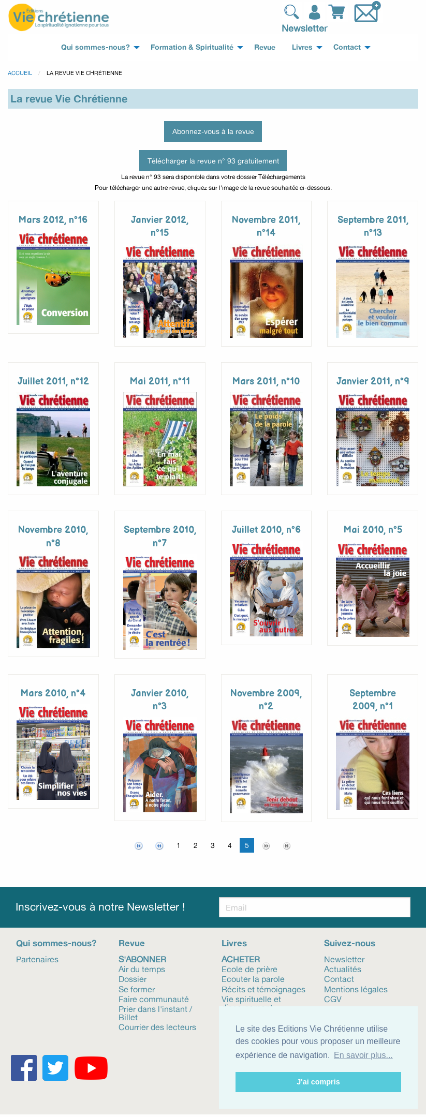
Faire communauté (154, 998)
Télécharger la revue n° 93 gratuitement (213, 160)
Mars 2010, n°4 (53, 693)
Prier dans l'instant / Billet (155, 1012)
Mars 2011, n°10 (266, 381)
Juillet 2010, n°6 (266, 530)
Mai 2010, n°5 (373, 530)
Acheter (241, 958)
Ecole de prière (249, 968)
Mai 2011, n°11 (160, 381)
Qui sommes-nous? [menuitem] (95, 47)
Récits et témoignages (263, 988)
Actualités (342, 968)
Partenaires (37, 958)
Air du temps (142, 968)
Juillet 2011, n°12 (53, 381)
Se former (137, 988)
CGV (333, 998)
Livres (234, 942)
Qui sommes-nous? (56, 942)
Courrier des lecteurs (157, 1026)
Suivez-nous (349, 942)
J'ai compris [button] (318, 1082)
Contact (339, 978)
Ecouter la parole (253, 978)
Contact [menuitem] (347, 47)
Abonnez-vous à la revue (213, 131)
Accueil (20, 73)
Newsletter (304, 28)
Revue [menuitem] (264, 47)
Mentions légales (356, 988)
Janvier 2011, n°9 (372, 381)
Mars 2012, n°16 (53, 220)
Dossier (132, 978)
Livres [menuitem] (302, 47)
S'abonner (142, 958)
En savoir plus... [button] (363, 1055)
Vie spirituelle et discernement (251, 1002)
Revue (132, 942)
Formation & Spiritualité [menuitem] (192, 47)
